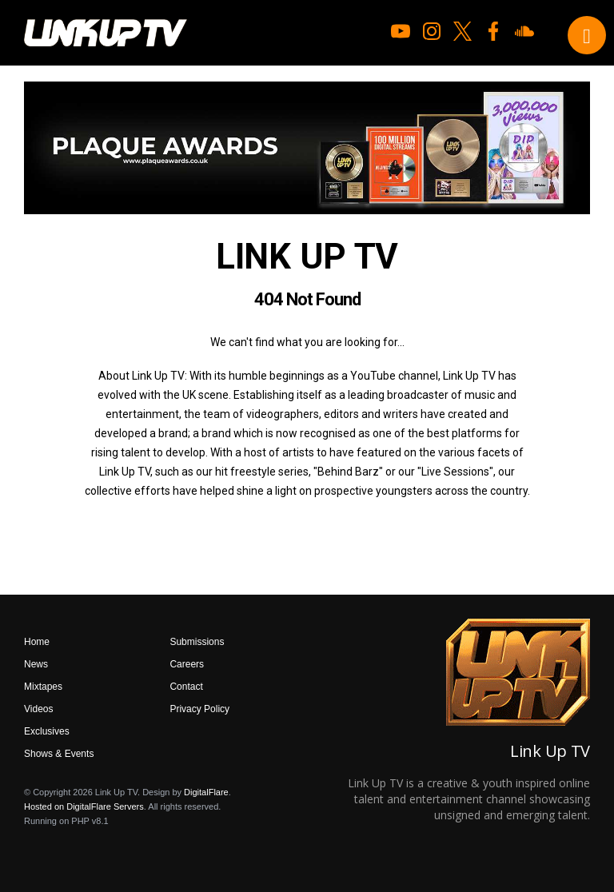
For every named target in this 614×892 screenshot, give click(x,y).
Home (37, 641)
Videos (38, 709)
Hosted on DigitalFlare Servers (84, 806)
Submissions (196, 641)
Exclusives (47, 731)
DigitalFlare (206, 792)
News (36, 664)
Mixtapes (43, 686)
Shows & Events (59, 753)
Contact (185, 686)
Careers (186, 664)
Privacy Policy (199, 709)
